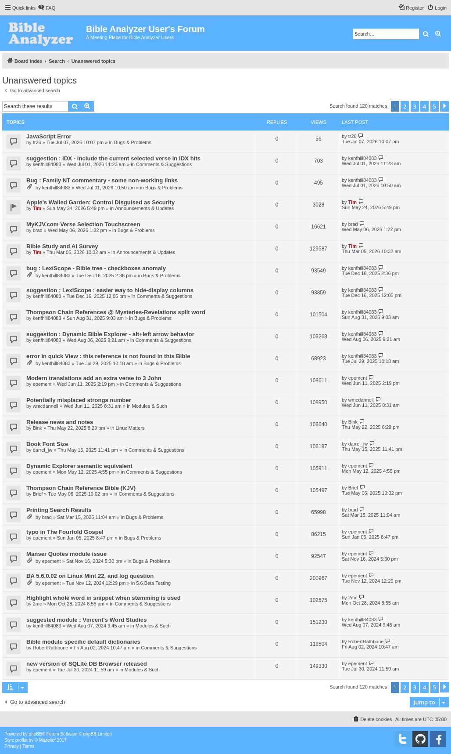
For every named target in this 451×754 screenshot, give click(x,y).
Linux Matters (129, 428)
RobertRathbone (50, 647)
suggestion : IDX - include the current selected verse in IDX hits (113, 158)
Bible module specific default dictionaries (83, 641)
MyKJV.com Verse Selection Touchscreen (83, 224)
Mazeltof (47, 740)
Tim (37, 208)
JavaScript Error (49, 136)
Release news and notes (59, 422)
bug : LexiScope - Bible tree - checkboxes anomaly (96, 268)
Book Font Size (47, 444)
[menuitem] (46, 8)
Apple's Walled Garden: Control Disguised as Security (100, 202)
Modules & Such (149, 406)
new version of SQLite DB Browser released (86, 663)
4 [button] (424, 106)
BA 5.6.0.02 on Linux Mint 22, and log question (90, 576)
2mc (37, 603)
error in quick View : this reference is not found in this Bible (108, 356)
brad (38, 230)
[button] (444, 106)
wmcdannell (45, 406)
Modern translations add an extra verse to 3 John (93, 378)
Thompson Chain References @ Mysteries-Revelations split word (115, 312)
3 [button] (414, 106)
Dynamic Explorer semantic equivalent (79, 466)
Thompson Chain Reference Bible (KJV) (81, 488)
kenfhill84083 (47, 164)
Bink (37, 428)
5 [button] (434, 106)
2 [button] (404, 106)
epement (42, 384)
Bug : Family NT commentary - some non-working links (102, 180)
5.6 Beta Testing (153, 583)
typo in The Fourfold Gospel (65, 532)
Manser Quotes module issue (66, 554)
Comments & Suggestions (164, 164)
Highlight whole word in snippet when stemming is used (103, 597)
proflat (21, 740)
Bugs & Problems (132, 142)
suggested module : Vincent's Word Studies (86, 619)
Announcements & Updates (144, 208)
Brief (38, 494)
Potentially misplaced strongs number (78, 400)
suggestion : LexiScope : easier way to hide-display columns (109, 290)
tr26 (37, 142)
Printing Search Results (59, 510)
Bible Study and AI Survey (62, 246)
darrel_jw (43, 450)
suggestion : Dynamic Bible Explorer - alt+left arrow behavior (110, 334)
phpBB (35, 734)
